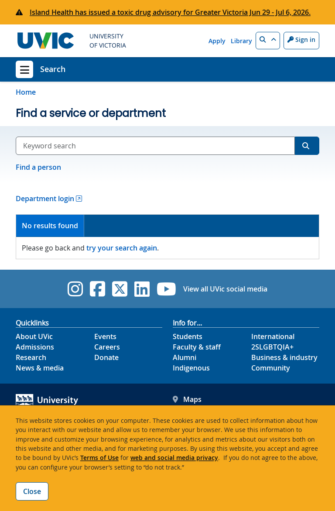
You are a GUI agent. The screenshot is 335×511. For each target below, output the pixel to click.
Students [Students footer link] (187, 336)
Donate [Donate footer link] (106, 357)
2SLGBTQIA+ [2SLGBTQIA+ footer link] (272, 347)
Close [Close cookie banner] (32, 491)
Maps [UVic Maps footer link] (187, 399)
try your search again (121, 248)
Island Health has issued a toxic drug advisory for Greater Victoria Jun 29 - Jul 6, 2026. (170, 12)
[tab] (50, 226)
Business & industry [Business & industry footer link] (284, 357)
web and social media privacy (174, 457)
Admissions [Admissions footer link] (35, 347)
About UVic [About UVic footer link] (34, 336)
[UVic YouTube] (166, 289)
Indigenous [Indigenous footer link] (191, 368)
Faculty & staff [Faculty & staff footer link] (197, 347)
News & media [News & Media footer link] (40, 368)
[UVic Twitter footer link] (119, 289)
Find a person (38, 167)
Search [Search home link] (52, 69)
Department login (45, 198)
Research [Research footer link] (31, 357)
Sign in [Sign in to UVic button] (301, 39)
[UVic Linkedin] (142, 289)
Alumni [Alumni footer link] (184, 357)
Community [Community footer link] (270, 368)
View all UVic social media (225, 289)
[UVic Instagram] (75, 289)
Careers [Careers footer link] (107, 347)
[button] (268, 40)
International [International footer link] (272, 336)
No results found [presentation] (50, 225)
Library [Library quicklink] (241, 41)
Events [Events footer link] (105, 336)
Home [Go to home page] (26, 92)
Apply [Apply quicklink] (217, 41)
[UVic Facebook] (97, 289)
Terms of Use (99, 457)
